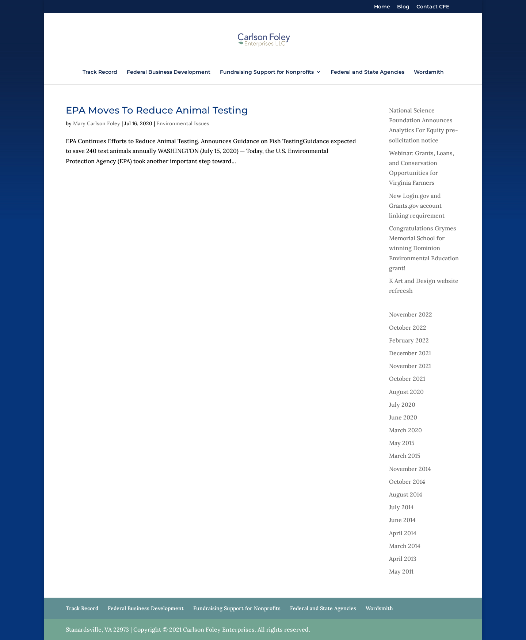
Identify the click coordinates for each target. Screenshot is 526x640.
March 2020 (405, 430)
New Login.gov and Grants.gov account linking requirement (417, 205)
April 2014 (402, 533)
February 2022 (409, 340)
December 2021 (410, 353)
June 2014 (402, 520)
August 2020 (406, 391)
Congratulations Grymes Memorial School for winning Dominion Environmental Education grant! (424, 248)
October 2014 (407, 481)
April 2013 (402, 558)
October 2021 (407, 378)
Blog (403, 7)
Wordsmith (429, 72)
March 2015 (404, 455)
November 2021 (410, 365)
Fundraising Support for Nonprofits (267, 72)
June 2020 (403, 417)
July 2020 (402, 404)
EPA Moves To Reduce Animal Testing (157, 110)
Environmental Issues (182, 123)
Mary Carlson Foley (96, 123)
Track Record (100, 72)
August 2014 (405, 494)
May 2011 (401, 571)
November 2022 (410, 314)
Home (382, 7)
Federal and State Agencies (367, 72)
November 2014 (410, 468)
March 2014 (404, 545)
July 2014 (401, 507)
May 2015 (402, 443)
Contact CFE (432, 7)
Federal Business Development (168, 72)
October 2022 (407, 327)
